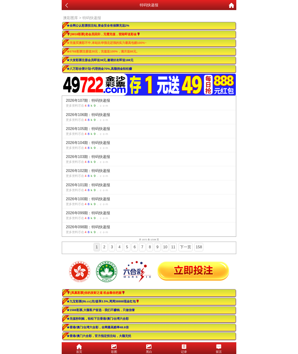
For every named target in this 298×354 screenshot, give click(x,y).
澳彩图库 (70, 18)
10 (165, 247)
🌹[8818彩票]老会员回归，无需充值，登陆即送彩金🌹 (103, 34)
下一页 (185, 247)
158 (199, 247)
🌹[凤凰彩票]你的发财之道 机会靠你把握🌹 (96, 292)
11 (173, 247)
